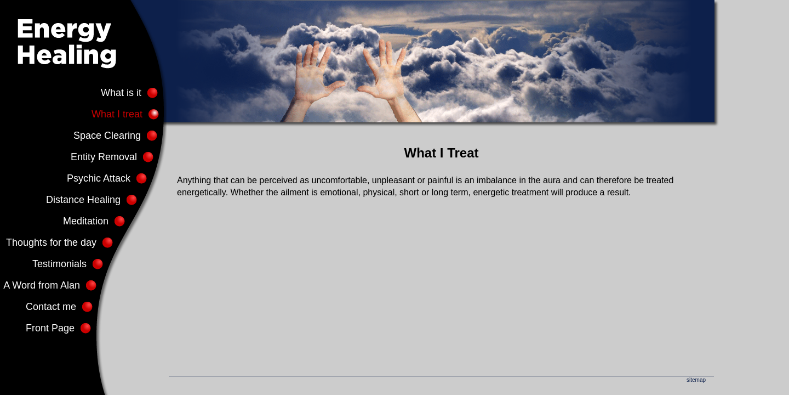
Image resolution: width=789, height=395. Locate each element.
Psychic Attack (98, 178)
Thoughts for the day (51, 242)
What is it (121, 92)
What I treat (117, 114)
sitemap (696, 380)
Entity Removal (104, 156)
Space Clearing (107, 135)
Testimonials (59, 263)
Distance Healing (83, 199)
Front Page (50, 328)
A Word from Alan (41, 285)
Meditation (85, 221)
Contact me (51, 306)
